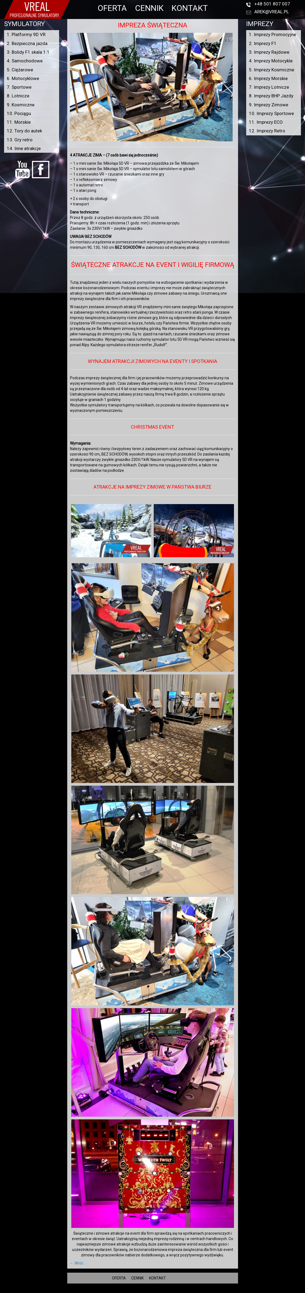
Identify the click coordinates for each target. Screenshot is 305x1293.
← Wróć (76, 1263)
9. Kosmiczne (20, 104)
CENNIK (149, 8)
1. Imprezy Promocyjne (272, 34)
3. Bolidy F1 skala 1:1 (28, 52)
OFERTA (112, 8)
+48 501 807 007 (272, 4)
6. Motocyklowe (23, 78)
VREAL (162, 1290)
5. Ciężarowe (20, 69)
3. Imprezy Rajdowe (269, 52)
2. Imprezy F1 (263, 43)
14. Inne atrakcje (24, 148)
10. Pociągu (19, 113)
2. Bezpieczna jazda (27, 43)
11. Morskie (19, 122)
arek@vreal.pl (271, 11)
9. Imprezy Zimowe (268, 104)
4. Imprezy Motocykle (271, 60)
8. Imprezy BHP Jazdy (271, 95)
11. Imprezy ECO (266, 122)
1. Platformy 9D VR (26, 34)
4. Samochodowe (25, 60)
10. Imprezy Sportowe (271, 113)
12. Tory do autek (24, 130)
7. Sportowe (19, 87)
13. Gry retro (20, 139)
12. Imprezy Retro (267, 130)
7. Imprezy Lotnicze (269, 87)
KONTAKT (190, 8)
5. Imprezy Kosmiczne (271, 69)
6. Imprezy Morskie (268, 78)
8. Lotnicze (18, 95)
